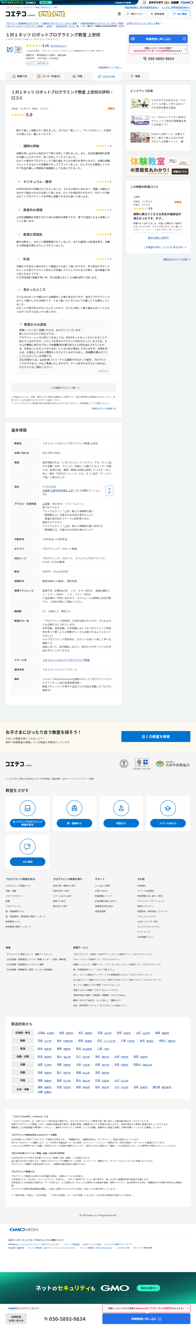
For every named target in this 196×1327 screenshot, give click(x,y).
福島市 (165, 1032)
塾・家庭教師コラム (15, 911)
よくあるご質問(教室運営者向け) (176, 7)
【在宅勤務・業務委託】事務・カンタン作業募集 (29, 969)
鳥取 (40, 1080)
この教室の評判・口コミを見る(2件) (163, 247)
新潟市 (48, 1056)
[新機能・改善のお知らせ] (119, 13)
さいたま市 (109, 1040)
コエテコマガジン (14, 895)
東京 (142, 1040)
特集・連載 (11, 890)
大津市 (48, 1064)
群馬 (80, 1040)
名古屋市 (87, 1048)
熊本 (97, 1087)
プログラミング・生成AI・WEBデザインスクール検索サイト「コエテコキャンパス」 (113, 954)
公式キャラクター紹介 (147, 921)
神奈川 (162, 1040)
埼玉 (99, 1040)
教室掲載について (103, 895)
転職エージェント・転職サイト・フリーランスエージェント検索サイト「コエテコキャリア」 (117, 964)
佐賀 (59, 1087)
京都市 (67, 1064)
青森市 (69, 1032)
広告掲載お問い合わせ (105, 900)
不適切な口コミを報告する (103, 408)
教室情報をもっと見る (109, 67)
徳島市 (48, 1072)
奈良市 (124, 1064)
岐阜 (40, 1048)
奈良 (116, 1064)
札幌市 (50, 1032)
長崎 (78, 1087)
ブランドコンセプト (146, 916)
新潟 (40, 1056)
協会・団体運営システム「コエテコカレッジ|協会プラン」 (101, 1005)
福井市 (105, 1056)
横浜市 (172, 1040)
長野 (136, 1056)
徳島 (40, 1072)
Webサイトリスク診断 (92, 1244)
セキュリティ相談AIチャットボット (118, 1244)
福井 (97, 1056)
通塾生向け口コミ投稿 (175, 259)
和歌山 (137, 1064)
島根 (59, 1080)
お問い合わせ (101, 890)
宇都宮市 (68, 1040)
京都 (59, 1064)
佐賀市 (67, 1087)
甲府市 (124, 1056)
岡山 (78, 1080)
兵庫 (97, 1064)
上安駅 (46, 503)
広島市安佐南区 (59, 490)
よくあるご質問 (102, 885)
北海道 (41, 1032)
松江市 (67, 1080)
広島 (97, 1080)
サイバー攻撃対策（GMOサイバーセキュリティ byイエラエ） (52, 1248)
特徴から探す (59, 900)
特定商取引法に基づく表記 (150, 895)
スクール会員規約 (145, 890)
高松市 (67, 1072)
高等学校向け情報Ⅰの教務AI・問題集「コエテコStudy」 (100, 995)
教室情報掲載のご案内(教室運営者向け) (142, 7)
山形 (138, 1032)
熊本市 (105, 1087)
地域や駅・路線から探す (64, 885)
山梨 (116, 1056)
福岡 (40, 1087)
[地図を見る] (109, 490)
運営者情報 (100, 911)
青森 (61, 1032)
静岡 (59, 1048)
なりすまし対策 (123, 1248)
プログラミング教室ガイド (18, 885)
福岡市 (48, 1087)
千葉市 (131, 1040)
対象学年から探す (61, 890)
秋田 (119, 1032)
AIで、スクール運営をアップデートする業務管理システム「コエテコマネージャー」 (113, 974)
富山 (59, 1056)
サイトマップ (143, 931)
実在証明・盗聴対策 (16, 1248)
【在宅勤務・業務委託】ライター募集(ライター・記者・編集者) (36, 959)
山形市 (146, 1032)
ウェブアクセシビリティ (148, 926)
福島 (157, 1032)
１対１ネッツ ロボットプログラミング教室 (66, 660)
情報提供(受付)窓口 (104, 906)
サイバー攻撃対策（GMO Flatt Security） (96, 1248)
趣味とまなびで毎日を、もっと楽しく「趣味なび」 (97, 1000)
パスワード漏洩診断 (72, 1244)
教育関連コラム (13, 921)
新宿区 (150, 1040)
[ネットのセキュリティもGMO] (27, 2)
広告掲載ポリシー (145, 936)
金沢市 (86, 1056)
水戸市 (48, 1040)
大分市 (124, 1087)
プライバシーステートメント (151, 900)
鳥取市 (48, 1080)
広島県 (46, 490)
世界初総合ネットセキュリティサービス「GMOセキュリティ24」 (34, 1244)
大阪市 (86, 1064)
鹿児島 (156, 1087)
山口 (116, 1080)
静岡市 (67, 1048)
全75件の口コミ (58, 45)
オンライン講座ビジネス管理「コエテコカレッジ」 (97, 984)
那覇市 (48, 1091)
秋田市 (127, 1032)
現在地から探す (60, 906)
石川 (78, 1056)
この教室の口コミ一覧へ (63, 387)
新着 (8, 900)
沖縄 (40, 1091)
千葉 (123, 1040)
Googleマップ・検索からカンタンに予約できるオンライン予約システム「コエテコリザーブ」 (118, 979)
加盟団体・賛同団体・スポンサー (153, 911)
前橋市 (88, 1040)
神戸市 (105, 1064)
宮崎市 (144, 1087)
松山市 (86, 1072)
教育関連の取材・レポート (18, 926)
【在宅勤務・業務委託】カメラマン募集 (25, 964)
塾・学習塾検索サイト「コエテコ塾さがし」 (94, 969)
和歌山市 (147, 1064)
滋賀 (40, 1064)
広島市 (105, 1080)
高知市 (105, 1072)
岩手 (80, 1032)
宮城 (100, 1032)
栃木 (59, 1040)
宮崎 (136, 1087)
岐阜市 (48, 1048)
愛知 (78, 1048)
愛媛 (78, 1072)
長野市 (144, 1056)
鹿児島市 (166, 1087)
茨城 (40, 1040)
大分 (116, 1087)
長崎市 (86, 1087)
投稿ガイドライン (145, 906)
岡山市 (86, 1080)
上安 (70, 490)
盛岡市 (89, 1032)
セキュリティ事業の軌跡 (142, 1247)
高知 (97, 1072)
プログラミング (13, 906)
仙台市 (108, 1032)
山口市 (124, 1080)
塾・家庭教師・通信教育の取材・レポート (26, 916)
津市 (106, 1048)
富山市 (67, 1056)
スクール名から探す (62, 895)
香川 (59, 1072)
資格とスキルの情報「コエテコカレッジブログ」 (96, 989)
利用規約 (141, 885)
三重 (99, 1048)
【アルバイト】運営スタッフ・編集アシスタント (29, 954)
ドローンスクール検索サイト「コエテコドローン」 (97, 959)
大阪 (78, 1064)
